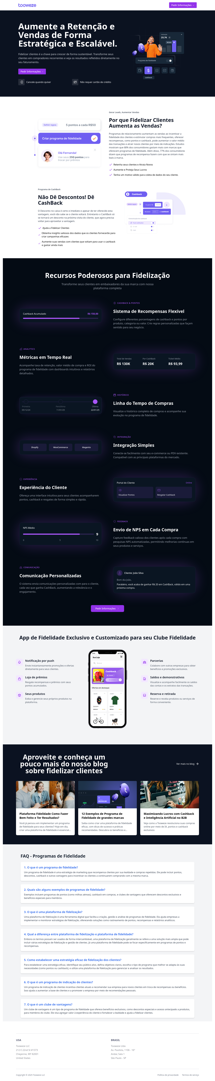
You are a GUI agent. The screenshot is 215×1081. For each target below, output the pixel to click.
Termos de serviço (190, 1075)
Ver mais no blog (187, 764)
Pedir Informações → (182, 5)
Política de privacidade (168, 1075)
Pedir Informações (107, 608)
